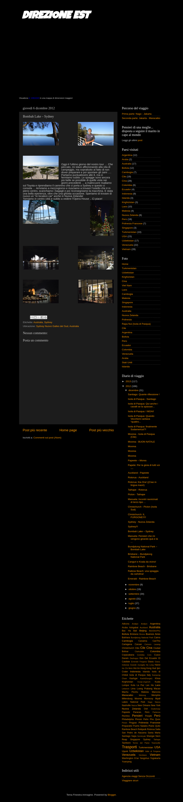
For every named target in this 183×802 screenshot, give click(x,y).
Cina (124, 180)
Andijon (144, 624)
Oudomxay (155, 709)
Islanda (126, 198)
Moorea (132, 446)
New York (155, 705)
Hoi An (136, 668)
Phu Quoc (155, 719)
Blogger (112, 794)
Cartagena (127, 644)
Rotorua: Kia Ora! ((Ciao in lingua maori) (142, 483)
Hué (154, 668)
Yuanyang (127, 761)
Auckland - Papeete (138, 472)
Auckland (144, 627)
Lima (133, 688)
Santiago (126, 736)
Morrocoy (148, 698)
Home (125, 264)
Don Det (144, 658)
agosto (132, 598)
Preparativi (127, 726)
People (148, 716)
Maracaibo (127, 695)
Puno (151, 725)
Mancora (156, 692)
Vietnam (126, 249)
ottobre (132, 589)
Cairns (157, 637)
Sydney (48, 322)
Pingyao (133, 722)
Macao (157, 688)
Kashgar (134, 678)
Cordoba (140, 655)
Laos (124, 206)
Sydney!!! (133, 526)
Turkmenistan (129, 232)
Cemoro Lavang (152, 644)
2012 (129, 386)
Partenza (156, 712)
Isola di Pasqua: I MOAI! (141, 411)
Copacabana (128, 655)
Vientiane (143, 755)
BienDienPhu (154, 631)
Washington (127, 758)
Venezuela (127, 245)
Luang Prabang (144, 688)
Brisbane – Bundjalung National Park (140, 555)
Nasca (157, 702)
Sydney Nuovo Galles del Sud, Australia (57, 326)
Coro (149, 655)
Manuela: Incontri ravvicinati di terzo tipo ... (143, 500)
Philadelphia (128, 719)
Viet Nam (127, 285)
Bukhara (126, 637)
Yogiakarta (155, 758)
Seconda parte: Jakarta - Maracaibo (141, 118)
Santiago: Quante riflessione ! (144, 394)
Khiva (157, 678)
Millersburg (127, 698)
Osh (146, 709)
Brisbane (134, 634)
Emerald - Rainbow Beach (142, 578)
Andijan (135, 624)
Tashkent (126, 743)
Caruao (138, 644)
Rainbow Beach (129, 729)
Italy (149, 675)
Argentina (127, 155)
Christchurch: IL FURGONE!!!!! (137, 516)
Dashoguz (134, 658)
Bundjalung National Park (142, 637)
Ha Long (150, 665)
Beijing (143, 630)
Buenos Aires (153, 634)
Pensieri (137, 715)
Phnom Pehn (142, 719)
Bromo (142, 634)
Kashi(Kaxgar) (146, 678)
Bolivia (125, 168)
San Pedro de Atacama (134, 732)
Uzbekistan (128, 240)
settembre (134, 594)
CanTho (156, 641)
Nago (150, 702)
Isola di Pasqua (137, 675)
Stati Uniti (127, 362)
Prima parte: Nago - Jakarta (137, 114)
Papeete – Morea (137, 460)
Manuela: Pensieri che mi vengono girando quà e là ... (143, 539)
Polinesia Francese (132, 223)
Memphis (156, 695)
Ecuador (126, 189)
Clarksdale (139, 651)
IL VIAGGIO (34, 98)
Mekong (142, 695)
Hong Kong (145, 668)
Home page (68, 430)
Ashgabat (133, 627)
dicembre (133, 390)
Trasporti (129, 747)
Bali (135, 630)
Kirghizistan (128, 202)
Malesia (126, 210)
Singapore (127, 227)
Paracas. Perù (141, 712)
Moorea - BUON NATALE (141, 441)
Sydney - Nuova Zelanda (141, 522)
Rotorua (151, 729)
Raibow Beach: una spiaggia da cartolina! (143, 572)
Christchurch (128, 648)
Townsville (156, 743)
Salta (157, 729)
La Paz (140, 685)
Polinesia (127, 319)
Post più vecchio (101, 430)
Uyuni (125, 751)
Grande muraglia (137, 665)
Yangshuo (144, 758)
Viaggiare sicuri (130, 780)
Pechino (126, 716)
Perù (124, 219)
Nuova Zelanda (130, 215)
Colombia (127, 185)
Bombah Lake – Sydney (141, 531)
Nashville (126, 705)
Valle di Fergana (152, 751)
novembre (134, 584)
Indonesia (127, 193)
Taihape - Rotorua (137, 489)
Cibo (137, 648)
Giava (151, 661)
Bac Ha (126, 630)
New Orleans (144, 705)
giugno (132, 608)
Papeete (126, 712)
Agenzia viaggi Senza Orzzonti (138, 776)
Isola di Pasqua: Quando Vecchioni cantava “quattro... (141, 419)
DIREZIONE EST (56, 16)
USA (124, 236)
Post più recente (35, 430)
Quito (157, 726)
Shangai (151, 736)
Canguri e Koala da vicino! (142, 561)
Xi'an (136, 758)
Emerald (134, 662)
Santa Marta (154, 732)
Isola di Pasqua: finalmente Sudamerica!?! (142, 428)
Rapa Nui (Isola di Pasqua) (136, 324)
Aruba (125, 159)
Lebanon (125, 689)
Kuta (133, 685)
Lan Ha (150, 685)
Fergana (143, 662)
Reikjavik (142, 729)
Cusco (157, 655)
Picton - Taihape (136, 494)
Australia (38, 322)
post (140, 140)
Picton (124, 723)
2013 (129, 381)
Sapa (133, 736)
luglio (131, 603)
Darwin (125, 658)
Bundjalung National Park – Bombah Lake (142, 548)
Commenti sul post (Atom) (47, 437)
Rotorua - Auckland (138, 477)
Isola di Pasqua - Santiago (142, 399)
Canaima (143, 641)
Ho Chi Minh (127, 668)
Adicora (125, 624)
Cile (124, 176)
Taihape (157, 739)
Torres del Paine (141, 743)
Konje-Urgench (144, 682)
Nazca (134, 705)
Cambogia (127, 172)
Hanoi (157, 665)
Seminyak (141, 736)
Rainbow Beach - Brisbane (142, 566)
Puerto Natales (140, 726)
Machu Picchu (130, 692)
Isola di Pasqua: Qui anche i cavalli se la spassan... (143, 405)
